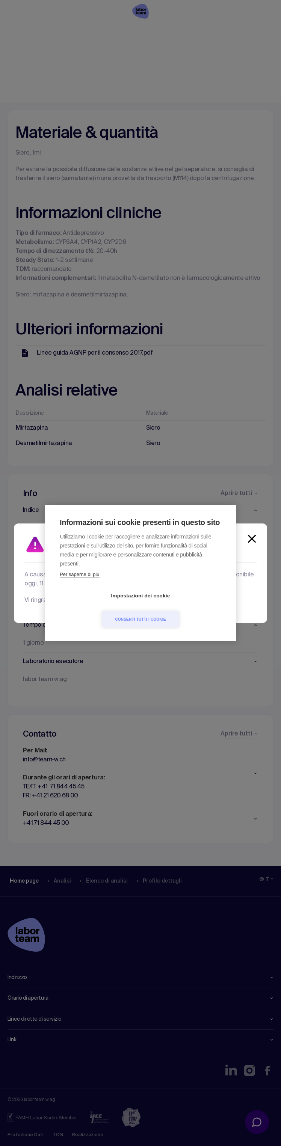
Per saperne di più (80, 586)
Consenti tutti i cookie (183, 607)
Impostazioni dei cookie (97, 608)
